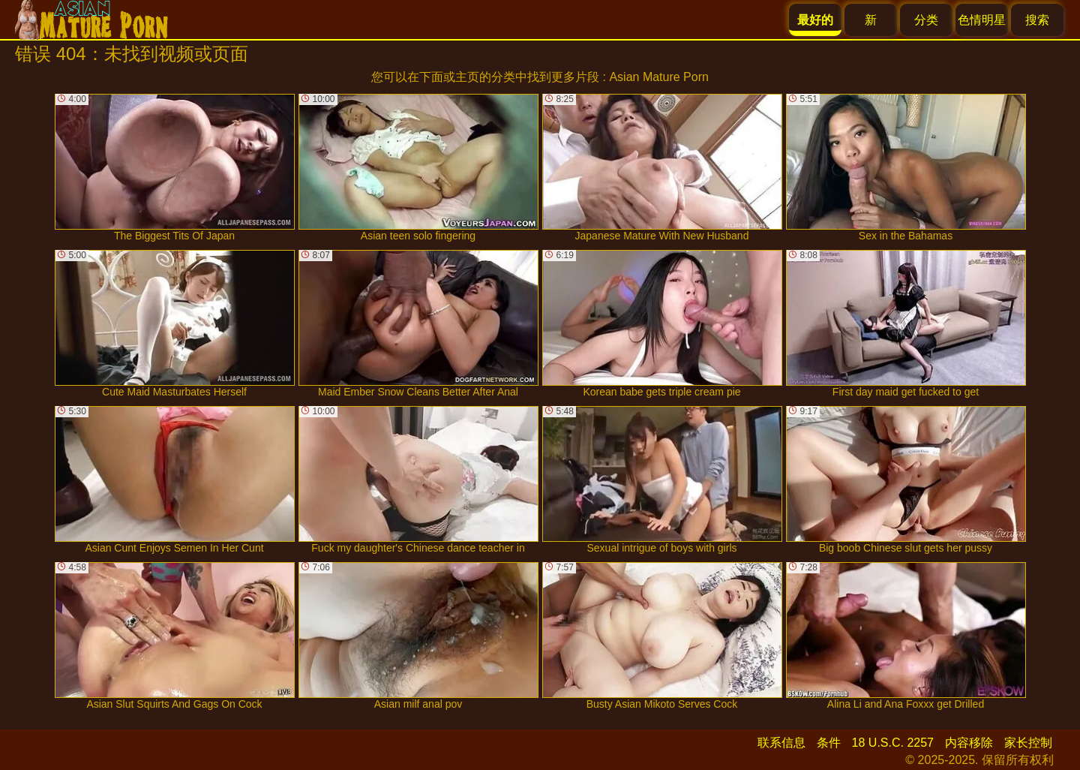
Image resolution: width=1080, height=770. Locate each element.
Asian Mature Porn (659, 77)
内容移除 (969, 742)
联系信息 (782, 742)
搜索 (1037, 20)
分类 (926, 20)
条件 (829, 742)
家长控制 (1028, 742)
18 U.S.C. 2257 (893, 742)
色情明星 (982, 20)
